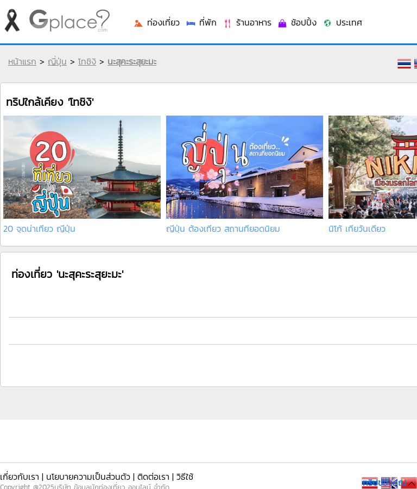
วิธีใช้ (184, 476)
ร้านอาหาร (246, 22)
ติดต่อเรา (153, 476)
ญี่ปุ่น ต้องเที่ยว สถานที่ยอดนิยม (223, 228)
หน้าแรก (22, 61)
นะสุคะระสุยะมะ (132, 61)
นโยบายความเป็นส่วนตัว (88, 476)
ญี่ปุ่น (57, 61)
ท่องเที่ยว (156, 22)
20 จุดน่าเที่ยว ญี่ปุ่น (39, 228)
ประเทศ (342, 22)
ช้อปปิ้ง (297, 22)
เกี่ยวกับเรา (19, 476)
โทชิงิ (87, 61)
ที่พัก (201, 22)
